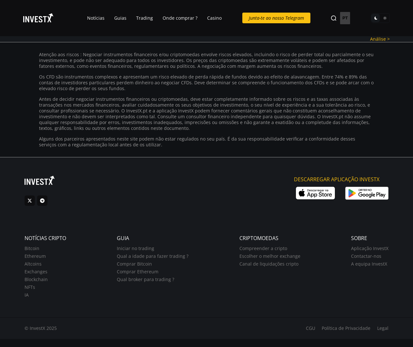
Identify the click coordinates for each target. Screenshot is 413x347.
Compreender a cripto (262, 253)
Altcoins (37, 269)
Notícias (98, 18)
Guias (123, 18)
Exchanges (40, 277)
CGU (306, 336)
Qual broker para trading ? (147, 284)
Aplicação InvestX (365, 253)
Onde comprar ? (183, 18)
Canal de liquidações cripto (267, 269)
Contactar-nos (362, 261)
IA (31, 300)
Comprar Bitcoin (136, 269)
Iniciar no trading (137, 253)
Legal (378, 336)
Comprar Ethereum (139, 277)
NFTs (34, 292)
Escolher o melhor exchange (268, 261)
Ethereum (39, 261)
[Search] (332, 18)
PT (343, 18)
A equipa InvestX (365, 269)
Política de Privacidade (341, 336)
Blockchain (40, 284)
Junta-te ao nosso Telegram (277, 18)
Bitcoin (36, 253)
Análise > (374, 40)
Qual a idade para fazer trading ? (154, 261)
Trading (147, 18)
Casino (217, 18)
